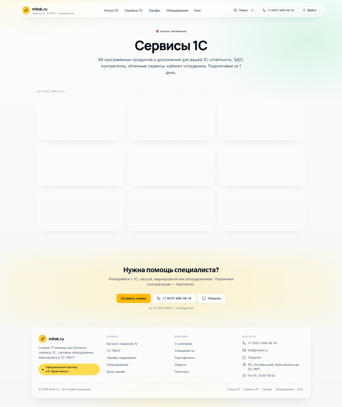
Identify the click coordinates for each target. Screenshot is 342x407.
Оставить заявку (14, 119)
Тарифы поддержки (24, 170)
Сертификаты (20, 201)
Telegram (68, 119)
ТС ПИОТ (18, 166)
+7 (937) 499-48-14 (42, 119)
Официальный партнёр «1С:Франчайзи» (33, 151)
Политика (17, 208)
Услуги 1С (18, 13)
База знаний (19, 178)
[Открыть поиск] (12, 38)
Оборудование (21, 25)
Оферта (16, 205)
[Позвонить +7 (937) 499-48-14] (18, 46)
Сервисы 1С (19, 17)
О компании (19, 193)
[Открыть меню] (6, 58)
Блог (13, 29)
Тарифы (16, 21)
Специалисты (20, 197)
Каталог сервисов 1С (25, 162)
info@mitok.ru (23, 232)
